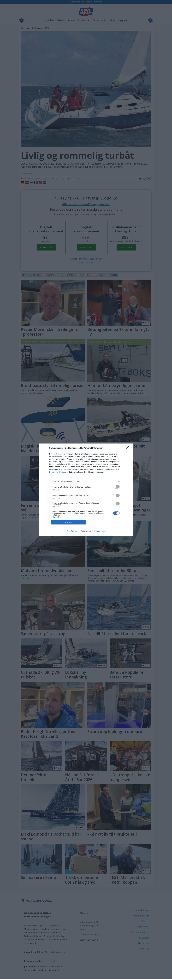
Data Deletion (72, 531)
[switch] (116, 487)
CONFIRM (68, 522)
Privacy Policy (99, 531)
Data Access (86, 531)
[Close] (128, 448)
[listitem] (86, 481)
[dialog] (86, 489)
